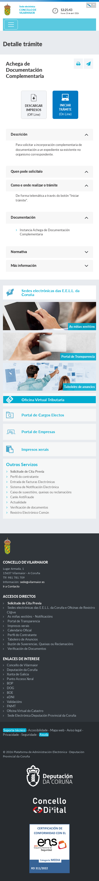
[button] (91, 5)
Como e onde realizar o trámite (34, 185)
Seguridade (29, 735)
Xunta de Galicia (18, 674)
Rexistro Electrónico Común (29, 512)
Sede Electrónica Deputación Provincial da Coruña (42, 715)
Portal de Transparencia (24, 621)
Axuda (44, 735)
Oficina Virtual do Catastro (25, 711)
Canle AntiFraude (22, 497)
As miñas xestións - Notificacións (30, 616)
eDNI (10, 697)
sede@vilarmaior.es (32, 582)
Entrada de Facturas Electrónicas (32, 482)
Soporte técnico (14, 730)
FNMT (11, 706)
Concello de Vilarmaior (22, 665)
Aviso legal (74, 730)
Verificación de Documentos (27, 649)
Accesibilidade (38, 730)
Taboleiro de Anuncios (23, 639)
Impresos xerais (18, 626)
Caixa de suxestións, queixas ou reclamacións (41, 492)
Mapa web (57, 730)
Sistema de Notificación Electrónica (34, 487)
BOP (10, 683)
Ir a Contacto (11, 586)
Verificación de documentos (29, 507)
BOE (10, 693)
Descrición (19, 134)
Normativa (19, 252)
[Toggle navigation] (11, 24)
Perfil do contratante (24, 477)
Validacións (14, 702)
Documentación (23, 217)
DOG (10, 688)
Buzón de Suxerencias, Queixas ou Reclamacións (40, 644)
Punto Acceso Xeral (20, 679)
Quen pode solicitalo (27, 171)
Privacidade (11, 735)
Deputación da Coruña (22, 670)
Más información (23, 265)
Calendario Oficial (20, 630)
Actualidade (18, 502)
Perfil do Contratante (22, 635)
